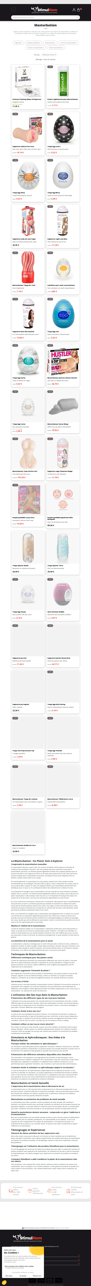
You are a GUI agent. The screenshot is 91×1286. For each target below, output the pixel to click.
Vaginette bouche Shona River (58, 658)
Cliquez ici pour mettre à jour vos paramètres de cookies (45, 1285)
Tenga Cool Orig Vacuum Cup (23, 751)
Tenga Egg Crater (18, 424)
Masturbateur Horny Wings (57, 424)
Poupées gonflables (33, 43)
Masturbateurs (50, 43)
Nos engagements (18, 1259)
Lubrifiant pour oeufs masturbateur (61, 285)
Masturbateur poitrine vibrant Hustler (62, 378)
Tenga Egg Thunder (54, 751)
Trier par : (37, 55)
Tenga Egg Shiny (18, 193)
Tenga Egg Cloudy (19, 612)
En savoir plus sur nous (20, 1255)
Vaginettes (18, 43)
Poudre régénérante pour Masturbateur (62, 99)
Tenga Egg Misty (53, 193)
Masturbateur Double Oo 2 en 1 (24, 845)
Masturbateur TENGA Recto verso (60, 799)
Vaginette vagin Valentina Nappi (59, 471)
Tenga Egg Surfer (18, 378)
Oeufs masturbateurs (56, 48)
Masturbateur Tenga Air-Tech (23, 285)
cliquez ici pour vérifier (62, 1228)
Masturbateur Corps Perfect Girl (24, 471)
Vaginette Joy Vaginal (20, 704)
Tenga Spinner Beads (20, 565)
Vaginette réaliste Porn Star (23, 146)
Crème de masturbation (68, 43)
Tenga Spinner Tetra (55, 565)
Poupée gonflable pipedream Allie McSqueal (60, 518)
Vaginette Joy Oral (19, 658)
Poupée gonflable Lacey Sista (23, 517)
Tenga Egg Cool (53, 331)
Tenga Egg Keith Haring (56, 704)
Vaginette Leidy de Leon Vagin (24, 239)
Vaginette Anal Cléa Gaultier (23, 331)
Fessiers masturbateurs (36, 48)
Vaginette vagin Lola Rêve (57, 239)
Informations (16, 1263)
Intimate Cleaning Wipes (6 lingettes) (26, 99)
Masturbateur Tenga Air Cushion (24, 799)
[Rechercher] (45, 17)
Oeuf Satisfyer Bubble (55, 612)
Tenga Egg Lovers (54, 146)
